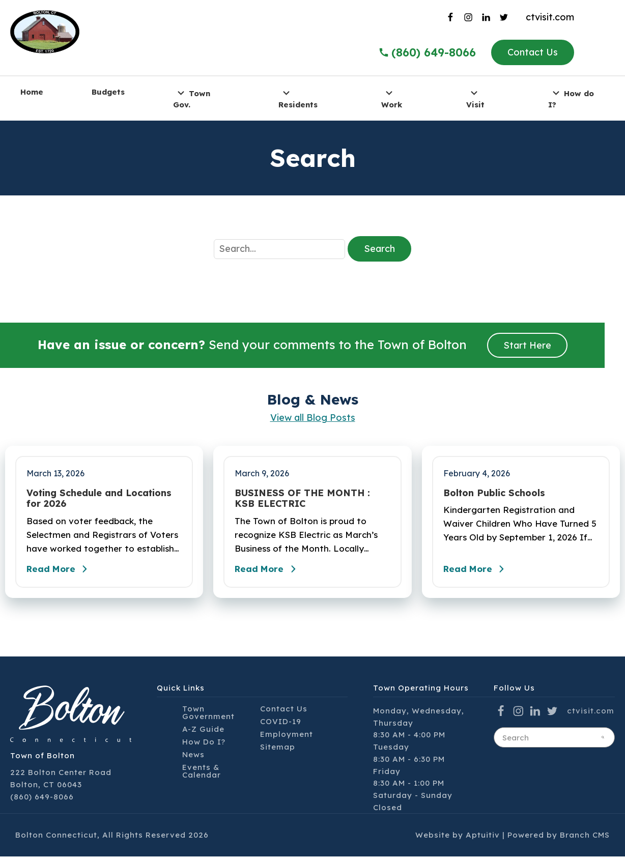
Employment (286, 736)
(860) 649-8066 (42, 799)
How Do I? (203, 744)
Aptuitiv (483, 837)
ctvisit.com (550, 17)
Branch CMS (585, 837)
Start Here (527, 345)
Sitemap (277, 749)
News (193, 757)
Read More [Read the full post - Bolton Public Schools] (478, 571)
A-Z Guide (203, 731)
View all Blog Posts (312, 417)
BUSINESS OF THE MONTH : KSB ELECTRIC (302, 498)
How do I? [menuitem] (571, 98)
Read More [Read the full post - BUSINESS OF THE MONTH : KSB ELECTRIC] (269, 571)
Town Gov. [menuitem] (191, 98)
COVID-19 (280, 724)
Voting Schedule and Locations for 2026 (99, 498)
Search (379, 248)
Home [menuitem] (31, 92)
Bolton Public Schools (494, 493)
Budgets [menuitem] (108, 92)
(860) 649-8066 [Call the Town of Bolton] (427, 52)
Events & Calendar (201, 773)
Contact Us (532, 52)
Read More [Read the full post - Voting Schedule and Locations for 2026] (61, 571)
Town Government (208, 715)
